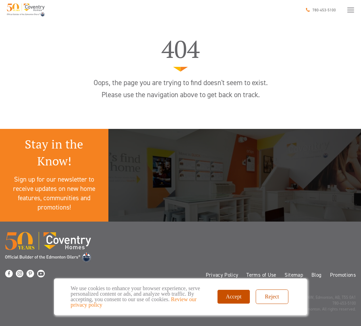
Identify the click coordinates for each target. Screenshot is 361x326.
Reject (272, 296)
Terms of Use (261, 275)
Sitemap (294, 275)
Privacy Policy (222, 275)
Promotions (343, 275)
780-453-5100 (324, 10)
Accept (233, 296)
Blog (316, 275)
